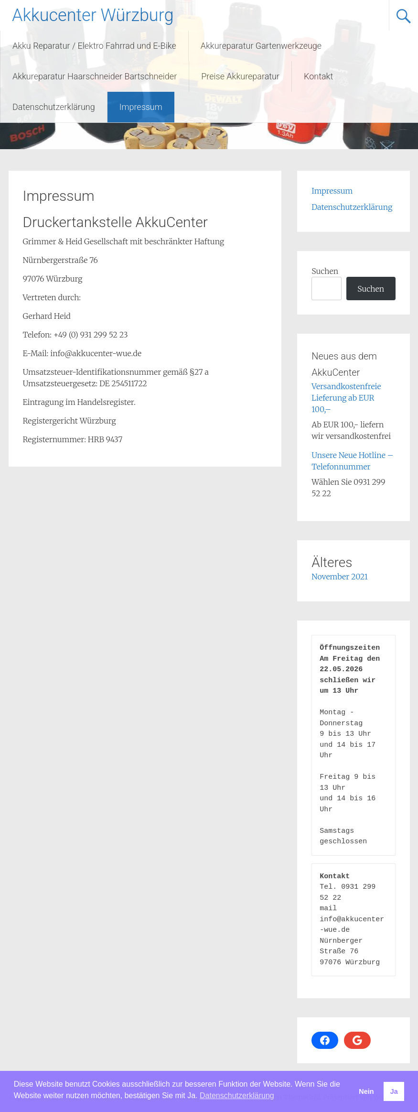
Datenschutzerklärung (53, 107)
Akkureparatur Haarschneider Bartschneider (94, 76)
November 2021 (339, 576)
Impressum (140, 107)
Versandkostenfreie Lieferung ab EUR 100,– (346, 398)
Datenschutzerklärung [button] (237, 1095)
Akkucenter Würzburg (92, 15)
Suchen (324, 271)
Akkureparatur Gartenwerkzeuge (261, 46)
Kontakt (318, 76)
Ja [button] (394, 1091)
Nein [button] (366, 1091)
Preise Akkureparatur (240, 76)
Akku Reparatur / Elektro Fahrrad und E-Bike (94, 46)
